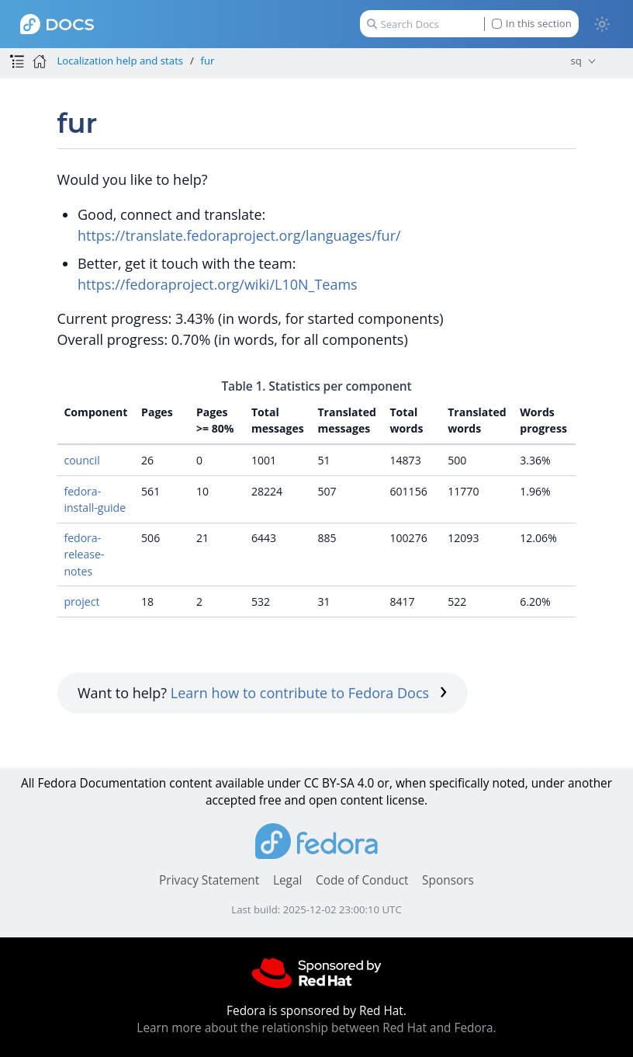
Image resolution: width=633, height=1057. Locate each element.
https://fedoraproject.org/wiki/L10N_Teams (218, 284)
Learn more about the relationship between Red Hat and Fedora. (316, 1028)
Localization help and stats (120, 61)
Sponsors (448, 880)
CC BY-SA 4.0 (339, 783)
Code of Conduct (362, 880)
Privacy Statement (209, 880)
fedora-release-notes (84, 554)
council (81, 460)
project (81, 601)
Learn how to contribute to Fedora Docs (309, 692)
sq (576, 61)
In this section (532, 23)
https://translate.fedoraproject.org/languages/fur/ (239, 235)
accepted (231, 800)
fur (208, 61)
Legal (287, 880)
